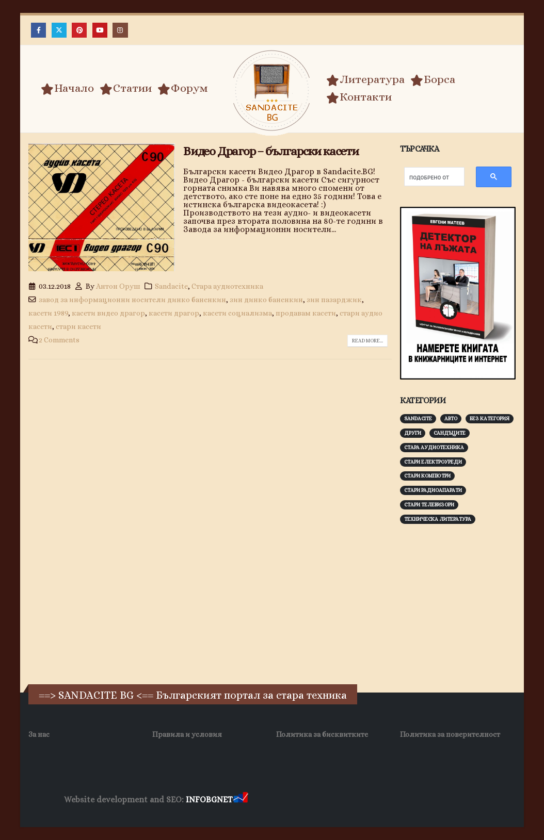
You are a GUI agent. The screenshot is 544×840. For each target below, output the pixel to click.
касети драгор (174, 313)
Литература (365, 79)
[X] (59, 30)
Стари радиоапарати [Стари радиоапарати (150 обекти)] (433, 490)
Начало (67, 88)
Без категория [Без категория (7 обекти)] (489, 418)
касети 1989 (48, 313)
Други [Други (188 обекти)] (412, 433)
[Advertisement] (472, 602)
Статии (126, 88)
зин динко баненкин (266, 299)
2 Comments (59, 340)
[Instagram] (120, 30)
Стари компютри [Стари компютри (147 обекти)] (427, 476)
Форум (182, 88)
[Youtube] (99, 30)
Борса (432, 79)
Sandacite (171, 286)
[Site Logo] (272, 90)
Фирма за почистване (367, 800)
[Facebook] (38, 30)
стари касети (78, 326)
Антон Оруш (118, 286)
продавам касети (306, 313)
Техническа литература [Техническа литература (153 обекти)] (437, 519)
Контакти (359, 97)
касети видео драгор (108, 313)
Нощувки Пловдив (443, 800)
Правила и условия (187, 734)
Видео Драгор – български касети (271, 151)
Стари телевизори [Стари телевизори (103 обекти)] (429, 504)
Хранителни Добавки (287, 800)
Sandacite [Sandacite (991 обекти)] (418, 418)
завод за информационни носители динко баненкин (132, 299)
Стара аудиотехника (227, 286)
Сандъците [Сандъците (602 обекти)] (450, 433)
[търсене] (429, 178)
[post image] (101, 207)
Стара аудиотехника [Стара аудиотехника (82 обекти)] (434, 447)
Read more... (367, 340)
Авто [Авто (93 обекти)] (450, 418)
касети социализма (237, 313)
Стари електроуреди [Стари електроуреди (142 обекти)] (433, 462)
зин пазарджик (334, 299)
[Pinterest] (79, 30)
